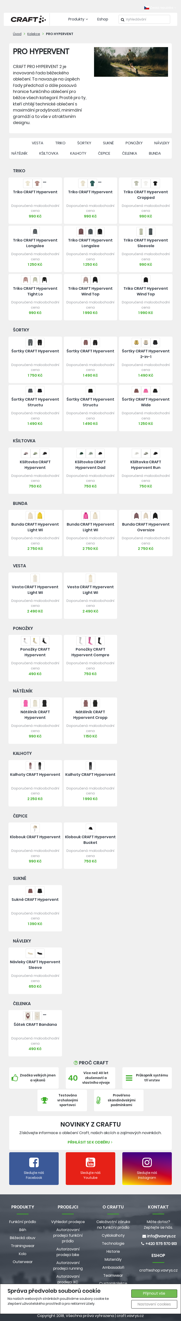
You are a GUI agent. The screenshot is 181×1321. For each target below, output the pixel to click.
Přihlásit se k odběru (91, 1142)
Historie (113, 1251)
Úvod (17, 34)
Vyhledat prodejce (68, 1221)
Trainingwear (23, 1246)
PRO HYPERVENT (59, 34)
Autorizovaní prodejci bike (68, 1251)
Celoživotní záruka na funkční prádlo (113, 1224)
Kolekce (33, 34)
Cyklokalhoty (113, 1235)
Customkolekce (113, 1283)
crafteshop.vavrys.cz (158, 1270)
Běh (22, 1229)
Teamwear (113, 1275)
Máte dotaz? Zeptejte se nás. (158, 1224)
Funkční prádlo (22, 1221)
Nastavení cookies (154, 1304)
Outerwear (23, 1262)
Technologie (113, 1243)
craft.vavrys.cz (130, 1315)
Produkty (78, 19)
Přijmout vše (154, 1293)
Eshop (102, 19)
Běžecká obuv (22, 1237)
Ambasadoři (113, 1267)
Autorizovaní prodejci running (68, 1265)
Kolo (22, 1254)
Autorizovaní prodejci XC (68, 1279)
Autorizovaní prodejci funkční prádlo (68, 1235)
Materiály (113, 1259)
